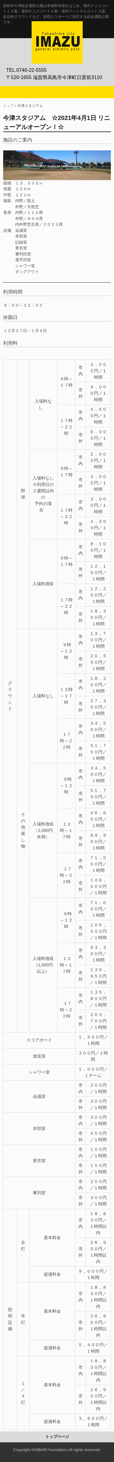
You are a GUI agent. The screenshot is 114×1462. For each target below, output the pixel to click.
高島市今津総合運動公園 (57, 27)
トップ (8, 106)
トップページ (57, 1436)
